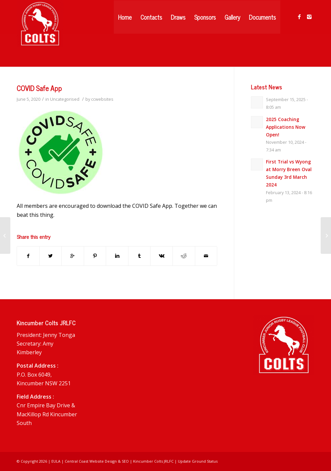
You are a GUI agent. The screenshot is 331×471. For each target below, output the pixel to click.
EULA (55, 461)
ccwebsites (102, 99)
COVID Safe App (39, 88)
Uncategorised (64, 99)
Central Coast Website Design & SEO (97, 461)
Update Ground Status (198, 461)
